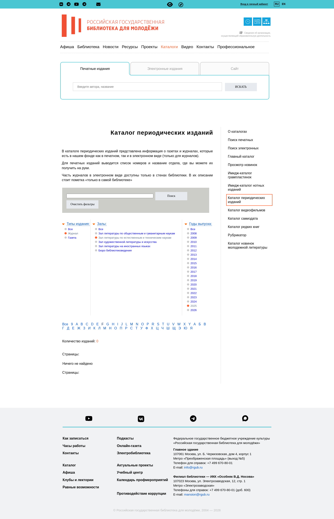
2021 (193, 288)
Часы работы (74, 446)
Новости (111, 47)
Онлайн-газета (129, 446)
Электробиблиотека (133, 453)
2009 (193, 237)
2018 (193, 276)
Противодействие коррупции (141, 493)
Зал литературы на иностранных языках (124, 246)
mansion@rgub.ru (196, 494)
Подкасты (125, 438)
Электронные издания (165, 69)
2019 (193, 280)
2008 (193, 233)
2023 (193, 297)
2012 (193, 250)
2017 (193, 271)
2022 (193, 293)
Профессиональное (236, 47)
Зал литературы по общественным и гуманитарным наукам (136, 233)
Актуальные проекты (135, 465)
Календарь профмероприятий (142, 480)
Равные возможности (81, 487)
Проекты (149, 47)
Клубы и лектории (78, 480)
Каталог (69, 465)
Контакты (205, 47)
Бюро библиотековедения (115, 250)
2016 (193, 267)
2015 (193, 263)
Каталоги (169, 47)
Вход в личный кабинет (254, 4)
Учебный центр (130, 472)
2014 (193, 259)
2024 (193, 301)
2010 (193, 242)
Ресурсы (130, 47)
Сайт (235, 69)
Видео (187, 47)
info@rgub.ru (193, 467)
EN (283, 4)
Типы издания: (78, 224)
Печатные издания (105, 71)
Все (70, 229)
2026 (193, 310)
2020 (193, 284)
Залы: (102, 224)
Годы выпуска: (200, 224)
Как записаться (75, 438)
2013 (193, 254)
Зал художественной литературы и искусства (127, 242)
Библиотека (88, 47)
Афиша (67, 47)
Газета (72, 237)
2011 (193, 246)
